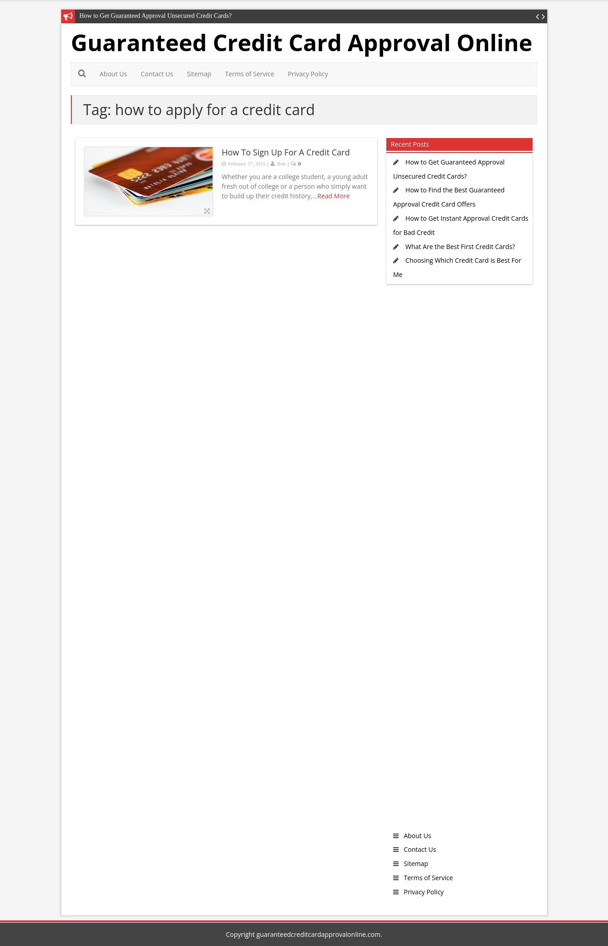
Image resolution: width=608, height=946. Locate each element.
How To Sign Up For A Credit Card (286, 152)
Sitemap (199, 73)
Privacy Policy (308, 73)
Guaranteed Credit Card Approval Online (301, 42)
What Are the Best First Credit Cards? (460, 246)
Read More (333, 195)
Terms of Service (249, 73)
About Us (113, 73)
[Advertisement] (457, 564)
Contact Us (157, 73)
